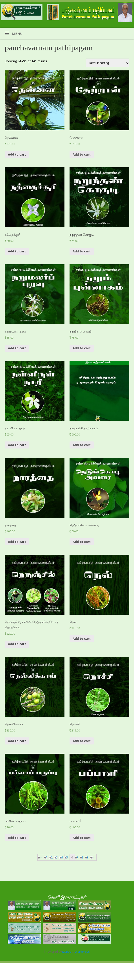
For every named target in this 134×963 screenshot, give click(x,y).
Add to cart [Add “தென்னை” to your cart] (17, 154)
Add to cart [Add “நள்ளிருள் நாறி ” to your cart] (17, 445)
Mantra (67, 952)
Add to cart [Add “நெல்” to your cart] (82, 638)
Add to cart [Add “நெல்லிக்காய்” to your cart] (17, 741)
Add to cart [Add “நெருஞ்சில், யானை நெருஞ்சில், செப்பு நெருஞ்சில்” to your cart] (17, 644)
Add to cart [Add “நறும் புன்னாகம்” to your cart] (82, 348)
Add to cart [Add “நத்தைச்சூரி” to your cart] (17, 251)
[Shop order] (107, 63)
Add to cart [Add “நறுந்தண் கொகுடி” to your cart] (82, 251)
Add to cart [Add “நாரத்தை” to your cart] (17, 542)
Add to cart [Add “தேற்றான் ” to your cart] (82, 154)
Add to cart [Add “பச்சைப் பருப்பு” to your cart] (17, 838)
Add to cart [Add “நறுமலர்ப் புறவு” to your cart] (17, 348)
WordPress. (82, 952)
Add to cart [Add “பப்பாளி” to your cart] (82, 838)
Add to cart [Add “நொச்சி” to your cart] (82, 741)
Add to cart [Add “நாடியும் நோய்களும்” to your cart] (82, 445)
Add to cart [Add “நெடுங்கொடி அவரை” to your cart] (82, 542)
